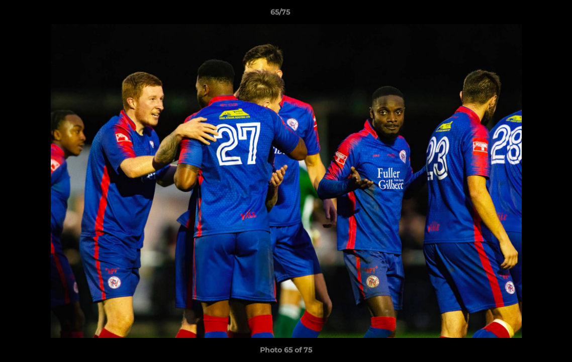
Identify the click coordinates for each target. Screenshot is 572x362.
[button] (530, 14)
